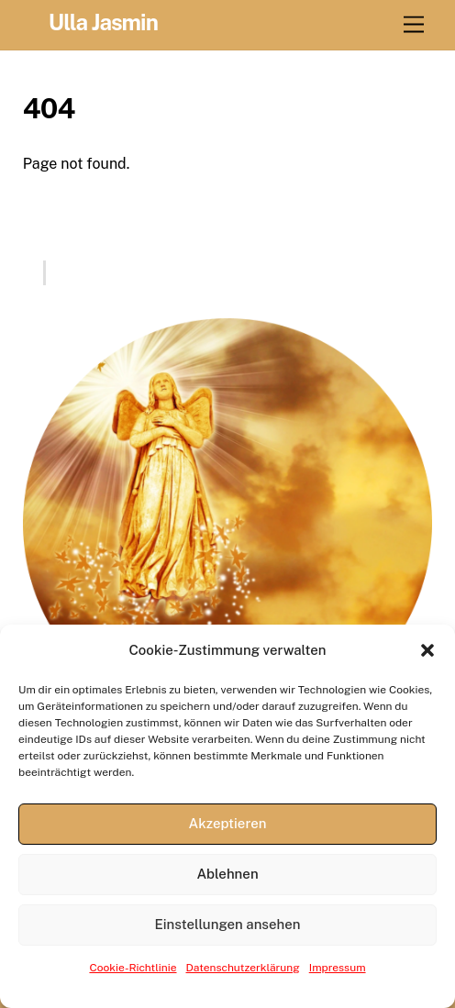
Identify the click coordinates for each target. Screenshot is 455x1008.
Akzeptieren (227, 823)
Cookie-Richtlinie (132, 967)
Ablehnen (227, 873)
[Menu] (413, 25)
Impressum (337, 967)
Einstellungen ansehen (227, 924)
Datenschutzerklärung (243, 967)
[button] (427, 650)
